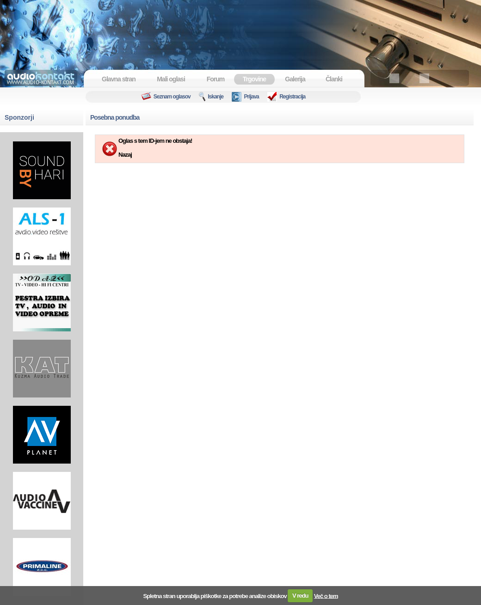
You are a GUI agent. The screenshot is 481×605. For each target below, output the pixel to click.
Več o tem (326, 595)
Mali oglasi (171, 79)
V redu (300, 595)
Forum (216, 79)
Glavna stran (119, 79)
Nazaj (125, 154)
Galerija (295, 79)
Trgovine (254, 79)
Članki (334, 79)
